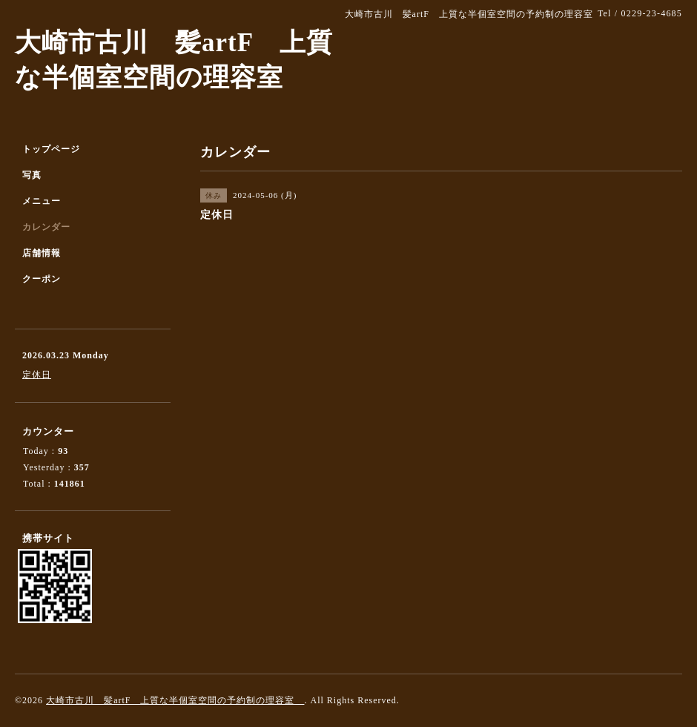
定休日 (36, 374)
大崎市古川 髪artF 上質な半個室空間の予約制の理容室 (175, 700)
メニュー (41, 201)
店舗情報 (41, 253)
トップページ (51, 149)
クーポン (41, 279)
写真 (32, 175)
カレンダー (46, 227)
